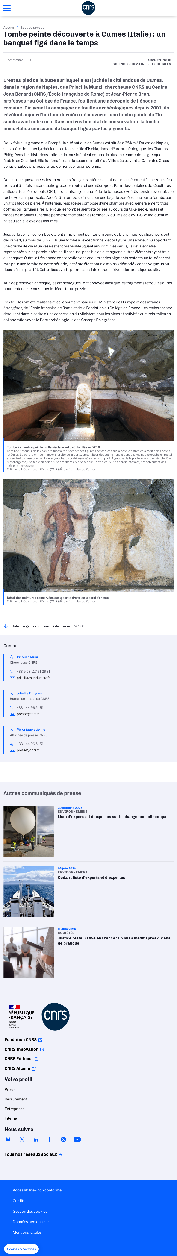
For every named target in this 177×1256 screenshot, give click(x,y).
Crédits (19, 1201)
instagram (63, 1139)
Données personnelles (31, 1222)
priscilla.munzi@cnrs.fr (33, 678)
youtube (77, 1139)
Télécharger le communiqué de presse (49, 626)
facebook (49, 1139)
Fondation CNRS (21, 1039)
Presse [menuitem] (10, 1089)
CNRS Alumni (17, 1068)
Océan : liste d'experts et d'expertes (88, 891)
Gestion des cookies (30, 1211)
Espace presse (32, 27)
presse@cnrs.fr (28, 714)
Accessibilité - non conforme (37, 1190)
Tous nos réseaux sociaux (23, 1154)
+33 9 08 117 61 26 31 (33, 671)
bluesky (8, 1139)
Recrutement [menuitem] (16, 1099)
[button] (21, 1249)
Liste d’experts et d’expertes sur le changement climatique (88, 831)
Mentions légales (27, 1232)
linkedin (35, 1139)
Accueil (9, 27)
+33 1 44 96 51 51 (30, 708)
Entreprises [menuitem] (14, 1109)
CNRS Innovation (21, 1049)
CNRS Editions (19, 1058)
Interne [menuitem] (11, 1118)
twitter (21, 1139)
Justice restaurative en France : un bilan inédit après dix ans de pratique (88, 952)
